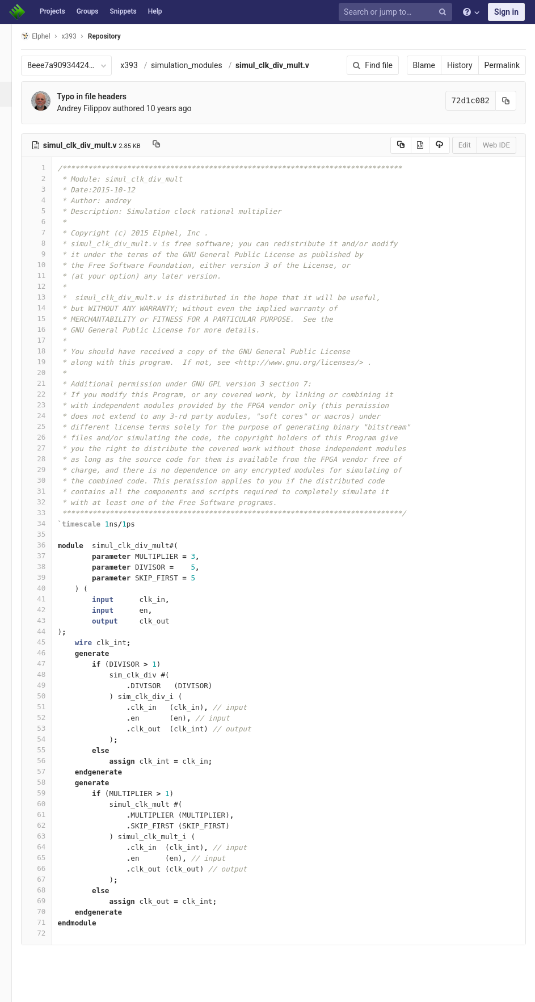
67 (53, 879)
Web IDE (496, 145)
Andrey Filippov (100, 108)
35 (53, 534)
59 (53, 793)
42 (53, 609)
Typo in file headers (108, 96)
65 (53, 857)
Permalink (502, 65)
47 (53, 663)
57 (53, 771)
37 (53, 555)
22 (53, 394)
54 (53, 739)
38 (53, 566)
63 (53, 836)
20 (53, 372)
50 (53, 696)
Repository (120, 36)
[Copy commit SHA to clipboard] (506, 101)
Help (155, 11)
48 (53, 674)
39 (53, 577)
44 (53, 631)
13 (53, 297)
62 (53, 825)
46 (53, 653)
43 (53, 620)
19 (53, 361)
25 (53, 426)
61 (53, 814)
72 (53, 933)
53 (53, 728)
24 (53, 415)
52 (53, 717)
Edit (464, 145)
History (460, 65)
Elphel (51, 36)
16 (53, 329)
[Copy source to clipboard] (400, 145)
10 (53, 264)
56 (53, 760)
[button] (14, 988)
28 (53, 458)
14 (53, 308)
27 (53, 448)
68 (53, 890)
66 (53, 868)
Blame (424, 65)
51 (53, 706)
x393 (145, 65)
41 (53, 599)
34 (53, 523)
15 (53, 318)
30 (53, 480)
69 (53, 900)
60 (53, 803)
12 (53, 286)
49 (53, 685)
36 (53, 545)
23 (53, 405)
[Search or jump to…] (397, 12)
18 (53, 351)
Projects (52, 11)
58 (53, 782)
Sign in (506, 11)
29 (53, 469)
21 (53, 383)
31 (53, 491)
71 (53, 922)
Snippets (122, 11)
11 (53, 275)
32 (53, 502)
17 (53, 340)
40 (53, 588)
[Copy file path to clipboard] (173, 145)
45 (53, 642)
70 (53, 911)
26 (53, 437)
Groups (88, 11)
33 (53, 512)
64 (53, 847)
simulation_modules (203, 65)
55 (53, 750)
